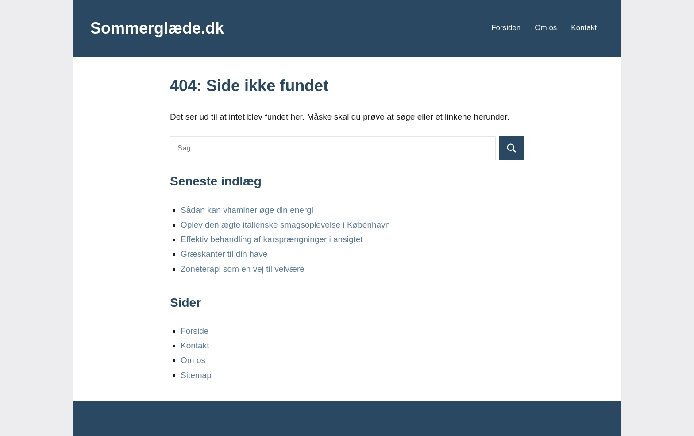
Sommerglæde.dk (157, 28)
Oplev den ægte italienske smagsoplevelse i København (285, 224)
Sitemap (196, 375)
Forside (194, 331)
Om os (546, 27)
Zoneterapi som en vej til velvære (243, 269)
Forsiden (505, 27)
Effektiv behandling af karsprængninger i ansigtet (272, 239)
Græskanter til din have (224, 254)
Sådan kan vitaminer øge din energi (247, 210)
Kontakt (584, 27)
